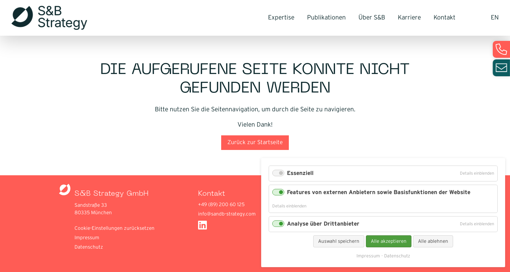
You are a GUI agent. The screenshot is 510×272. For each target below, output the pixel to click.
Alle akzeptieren (389, 241)
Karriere (409, 18)
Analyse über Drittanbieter (323, 224)
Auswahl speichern (338, 241)
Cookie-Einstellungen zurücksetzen (114, 228)
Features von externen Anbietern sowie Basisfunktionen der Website (378, 192)
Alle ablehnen (433, 241)
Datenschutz (88, 247)
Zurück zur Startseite (255, 142)
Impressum (86, 237)
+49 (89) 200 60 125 (221, 204)
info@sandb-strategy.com (227, 214)
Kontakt (444, 18)
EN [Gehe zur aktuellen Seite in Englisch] (495, 18)
